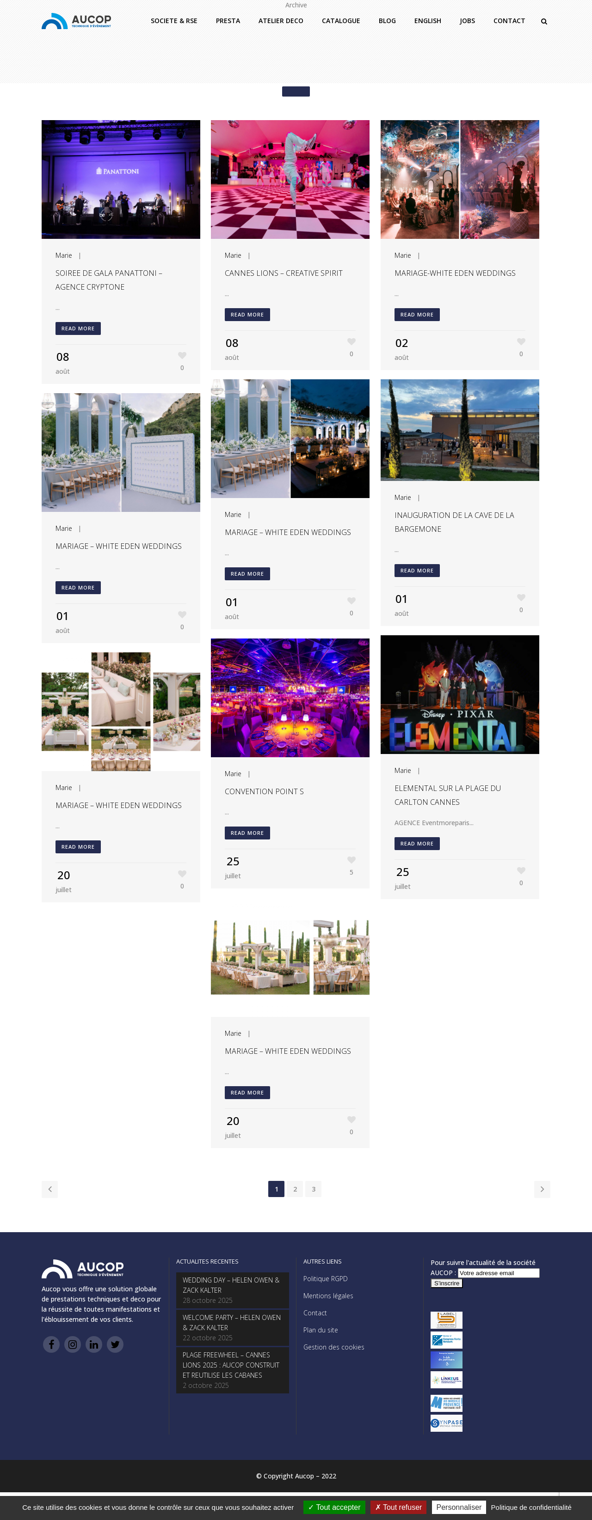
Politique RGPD (325, 1278)
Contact (315, 1312)
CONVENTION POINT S (264, 791)
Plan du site (320, 1329)
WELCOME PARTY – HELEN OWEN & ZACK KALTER (232, 1322)
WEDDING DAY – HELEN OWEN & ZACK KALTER (231, 1285)
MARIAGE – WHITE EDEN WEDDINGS (288, 532)
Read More (78, 328)
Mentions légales (328, 1295)
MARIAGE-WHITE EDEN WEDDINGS (455, 273)
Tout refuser (398, 1507)
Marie (64, 255)
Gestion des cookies (333, 1347)
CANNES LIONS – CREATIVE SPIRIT (284, 273)
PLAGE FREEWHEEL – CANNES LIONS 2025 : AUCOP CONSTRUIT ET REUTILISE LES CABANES (231, 1365)
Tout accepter (334, 1507)
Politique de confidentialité (531, 1507)
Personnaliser (459, 1507)
